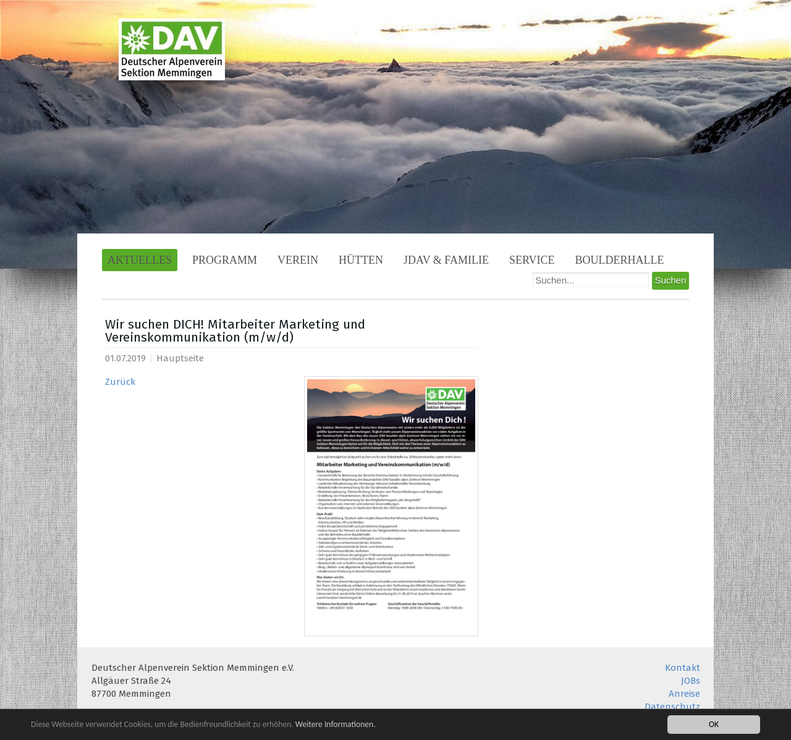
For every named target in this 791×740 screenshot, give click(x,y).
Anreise (684, 693)
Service (532, 260)
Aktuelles (140, 260)
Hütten (361, 260)
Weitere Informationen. (335, 725)
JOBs (690, 680)
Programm (224, 260)
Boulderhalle (619, 260)
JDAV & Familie (446, 260)
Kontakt (682, 667)
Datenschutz (672, 706)
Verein (297, 260)
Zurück (120, 381)
